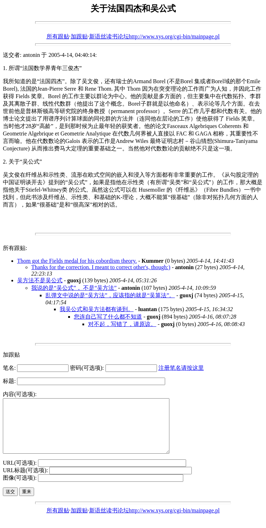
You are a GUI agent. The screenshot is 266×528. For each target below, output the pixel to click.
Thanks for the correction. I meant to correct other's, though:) (100, 267)
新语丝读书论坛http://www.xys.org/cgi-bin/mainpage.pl (154, 36)
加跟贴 (79, 36)
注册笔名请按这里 (181, 368)
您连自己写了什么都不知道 (108, 317)
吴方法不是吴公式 (40, 280)
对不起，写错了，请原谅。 (122, 324)
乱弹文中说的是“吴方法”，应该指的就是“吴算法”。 (110, 295)
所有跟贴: (15, 248)
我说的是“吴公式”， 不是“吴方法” (73, 288)
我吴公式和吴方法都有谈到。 (97, 309)
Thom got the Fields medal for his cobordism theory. (77, 261)
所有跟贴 (58, 36)
